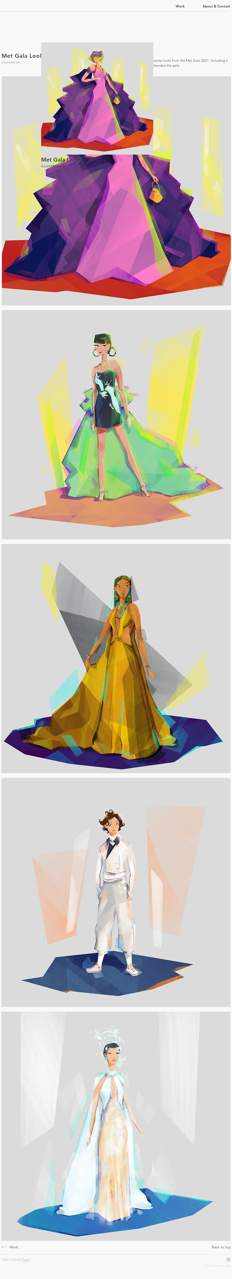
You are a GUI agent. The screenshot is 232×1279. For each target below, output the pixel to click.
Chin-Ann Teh (222, 1265)
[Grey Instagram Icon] (228, 1259)
